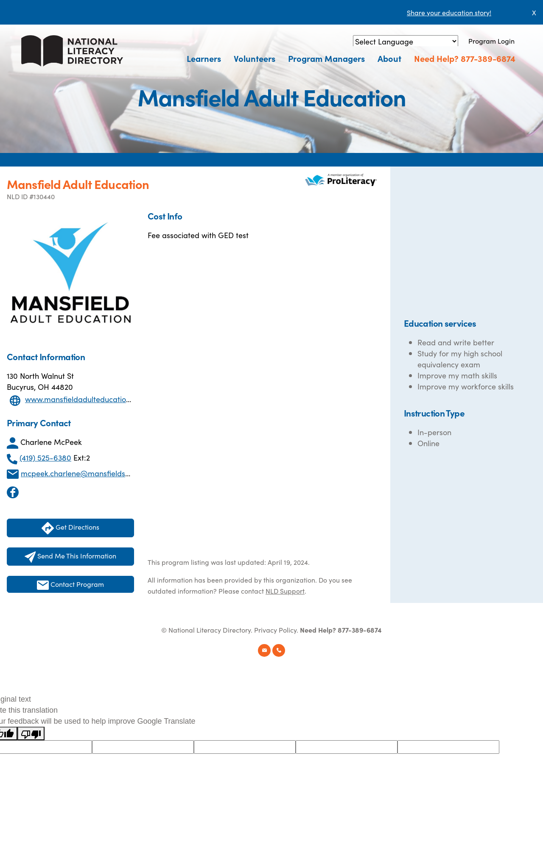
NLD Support (285, 590)
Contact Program (70, 584)
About (389, 58)
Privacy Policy (275, 629)
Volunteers (254, 58)
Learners (204, 58)
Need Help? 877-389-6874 (464, 58)
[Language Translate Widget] (405, 41)
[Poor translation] (31, 733)
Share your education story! (449, 12)
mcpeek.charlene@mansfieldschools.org (90, 473)
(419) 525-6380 (45, 457)
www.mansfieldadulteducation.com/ (88, 399)
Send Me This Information (71, 557)
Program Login (491, 40)
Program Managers (326, 58)
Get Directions (70, 528)
